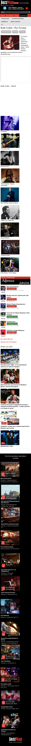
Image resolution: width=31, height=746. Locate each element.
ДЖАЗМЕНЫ (23, 15)
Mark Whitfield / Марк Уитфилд (10, 195)
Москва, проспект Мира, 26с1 (10, 708)
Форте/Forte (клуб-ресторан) (10, 524)
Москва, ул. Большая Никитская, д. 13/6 (7, 573)
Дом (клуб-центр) (6, 478)
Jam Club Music (11, 301)
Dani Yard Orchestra (13, 286)
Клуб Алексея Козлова (13, 308)
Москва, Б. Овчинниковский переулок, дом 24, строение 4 (9, 480)
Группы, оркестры (15, 21)
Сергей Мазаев (10, 230)
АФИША (2, 15)
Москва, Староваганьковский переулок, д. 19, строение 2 (10, 642)
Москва (16, 3)
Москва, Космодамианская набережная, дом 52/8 (9, 505)
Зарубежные (4, 21)
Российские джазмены (18, 18)
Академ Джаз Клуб (7, 707)
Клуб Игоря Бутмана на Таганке (15, 290)
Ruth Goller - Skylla (8, 86)
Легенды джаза (5, 18)
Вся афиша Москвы (7, 339)
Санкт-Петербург (24, 3)
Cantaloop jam (11, 321)
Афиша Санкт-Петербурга (9, 342)
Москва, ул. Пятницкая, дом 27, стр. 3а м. (10, 686)
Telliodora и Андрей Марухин (15, 330)
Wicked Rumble (10, 248)
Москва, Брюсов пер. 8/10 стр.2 (10, 548)
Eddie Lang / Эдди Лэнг (10, 213)
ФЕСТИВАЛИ (9, 15)
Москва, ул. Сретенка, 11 (8, 663)
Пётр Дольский (10, 141)
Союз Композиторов (7, 547)
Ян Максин (10, 124)
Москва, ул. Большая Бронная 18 (10, 526)
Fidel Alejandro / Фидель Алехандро (10, 177)
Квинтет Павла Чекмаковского (16, 304)
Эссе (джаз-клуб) (11, 334)
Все (2, 24)
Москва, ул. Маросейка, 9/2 (9, 594)
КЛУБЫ (17, 15)
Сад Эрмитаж (5, 615)
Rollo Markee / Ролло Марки (10, 265)
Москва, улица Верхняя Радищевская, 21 (8, 733)
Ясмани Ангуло (10, 159)
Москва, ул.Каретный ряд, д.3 (9, 617)
